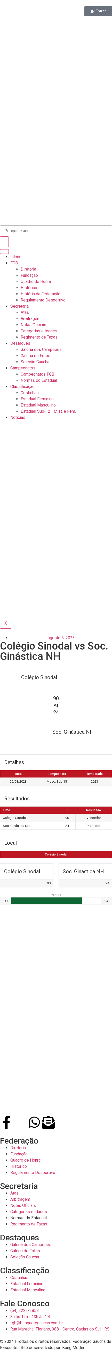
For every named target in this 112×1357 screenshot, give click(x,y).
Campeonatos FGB (37, 374)
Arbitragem (31, 318)
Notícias (17, 417)
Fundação (29, 275)
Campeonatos (22, 368)
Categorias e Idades (39, 331)
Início (15, 256)
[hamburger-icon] (4, 251)
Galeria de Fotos (35, 355)
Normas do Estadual (39, 380)
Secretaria (19, 306)
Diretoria (28, 269)
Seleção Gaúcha (35, 361)
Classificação (22, 386)
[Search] (4, 241)
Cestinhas (30, 392)
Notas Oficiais (33, 324)
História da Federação (40, 293)
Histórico (29, 287)
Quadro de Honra (36, 281)
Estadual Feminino (37, 398)
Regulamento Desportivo (43, 300)
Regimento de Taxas (39, 337)
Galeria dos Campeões (41, 349)
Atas (25, 312)
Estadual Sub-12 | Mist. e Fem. (48, 411)
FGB (14, 263)
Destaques (20, 343)
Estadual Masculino (38, 405)
